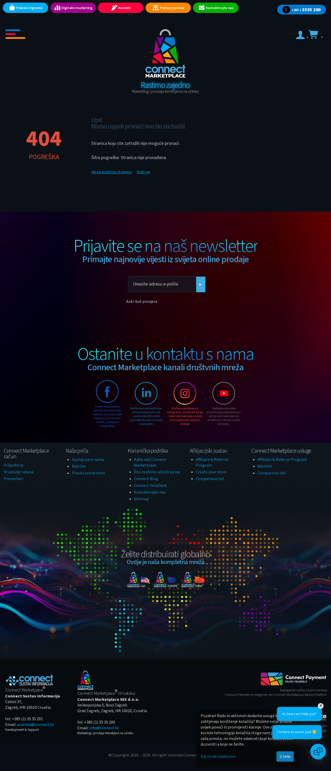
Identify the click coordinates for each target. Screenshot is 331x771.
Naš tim (79, 466)
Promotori (13, 479)
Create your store (211, 472)
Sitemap (141, 499)
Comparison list (210, 479)
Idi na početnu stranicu (111, 172)
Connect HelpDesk (150, 485)
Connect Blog (146, 479)
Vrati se (143, 172)
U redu (285, 756)
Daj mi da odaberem (218, 756)
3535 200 (301, 9)
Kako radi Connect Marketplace (150, 462)
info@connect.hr (104, 728)
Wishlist (265, 466)
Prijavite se (14, 465)
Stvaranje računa (18, 472)
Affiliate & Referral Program (282, 459)
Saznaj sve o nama (88, 459)
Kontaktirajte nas (150, 492)
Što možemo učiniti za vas (157, 472)
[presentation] (165, 316)
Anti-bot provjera (141, 301)
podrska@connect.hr (35, 724)
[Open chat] (318, 751)
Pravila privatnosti (88, 473)
